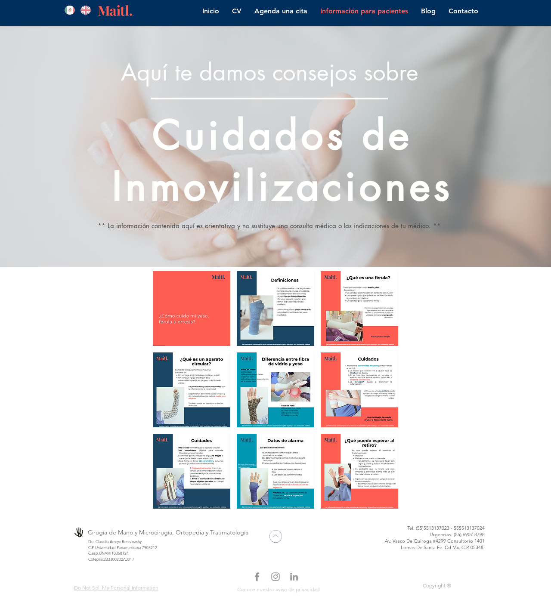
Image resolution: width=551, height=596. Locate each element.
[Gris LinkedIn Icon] (294, 576)
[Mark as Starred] (275, 536)
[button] (191, 308)
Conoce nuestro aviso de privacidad (278, 589)
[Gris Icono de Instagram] (275, 576)
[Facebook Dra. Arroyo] (257, 576)
